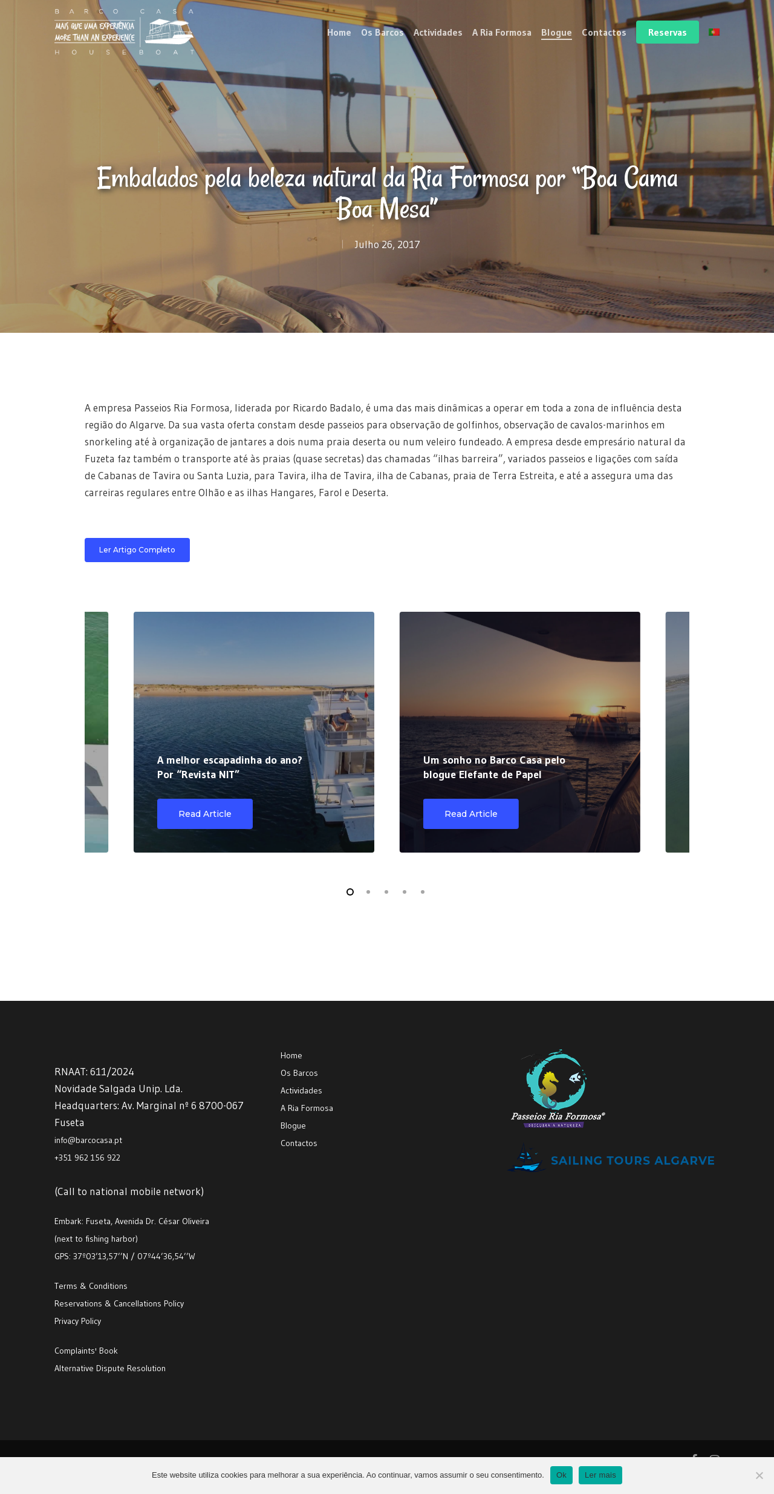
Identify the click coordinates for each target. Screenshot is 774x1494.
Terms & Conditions (91, 1285)
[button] (137, 550)
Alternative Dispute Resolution (110, 1368)
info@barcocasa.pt (88, 1140)
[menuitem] (714, 32)
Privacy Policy (77, 1320)
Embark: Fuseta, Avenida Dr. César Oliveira (131, 1221)
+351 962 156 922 (87, 1157)
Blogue (293, 1125)
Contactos (299, 1143)
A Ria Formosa (307, 1107)
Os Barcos (299, 1072)
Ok (561, 1474)
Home (291, 1055)
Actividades (301, 1090)
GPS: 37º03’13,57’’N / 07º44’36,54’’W (124, 1256)
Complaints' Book (86, 1350)
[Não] (759, 1475)
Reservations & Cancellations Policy (119, 1303)
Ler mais (600, 1474)
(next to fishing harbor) (96, 1238)
